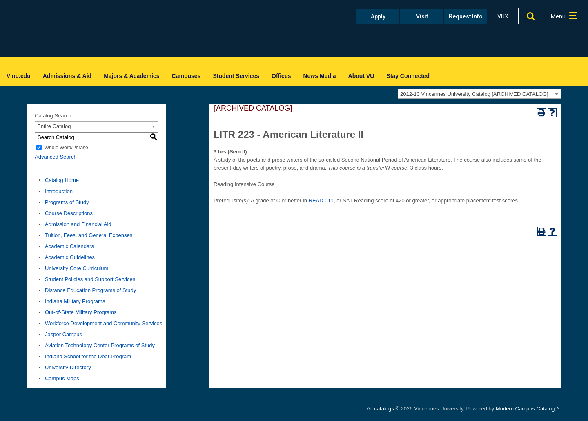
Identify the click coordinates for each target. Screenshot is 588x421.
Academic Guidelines (70, 257)
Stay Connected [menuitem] (408, 76)
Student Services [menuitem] (236, 76)
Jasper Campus (63, 334)
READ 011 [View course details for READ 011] (321, 200)
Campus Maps (62, 378)
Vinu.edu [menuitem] (19, 76)
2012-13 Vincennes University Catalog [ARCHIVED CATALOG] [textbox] (474, 94)
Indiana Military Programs (75, 301)
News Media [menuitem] (319, 76)
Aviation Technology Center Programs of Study (100, 345)
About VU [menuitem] (361, 76)
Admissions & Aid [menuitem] (67, 76)
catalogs (384, 408)
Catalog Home (62, 180)
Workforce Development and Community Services (103, 323)
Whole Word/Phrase (66, 148)
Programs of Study (67, 202)
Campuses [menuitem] (186, 76)
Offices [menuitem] (281, 76)
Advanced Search (56, 157)
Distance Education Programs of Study (90, 290)
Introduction (59, 191)
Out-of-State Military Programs (81, 312)
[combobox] (479, 94)
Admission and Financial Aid (78, 224)
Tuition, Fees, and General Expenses (88, 235)
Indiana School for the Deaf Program (88, 356)
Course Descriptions (69, 213)
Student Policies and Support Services (90, 279)
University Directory (68, 367)
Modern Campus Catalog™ (528, 408)
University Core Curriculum (76, 268)
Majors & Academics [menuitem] (131, 76)
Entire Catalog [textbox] (54, 126)
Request (466, 16)
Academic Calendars (69, 246)
